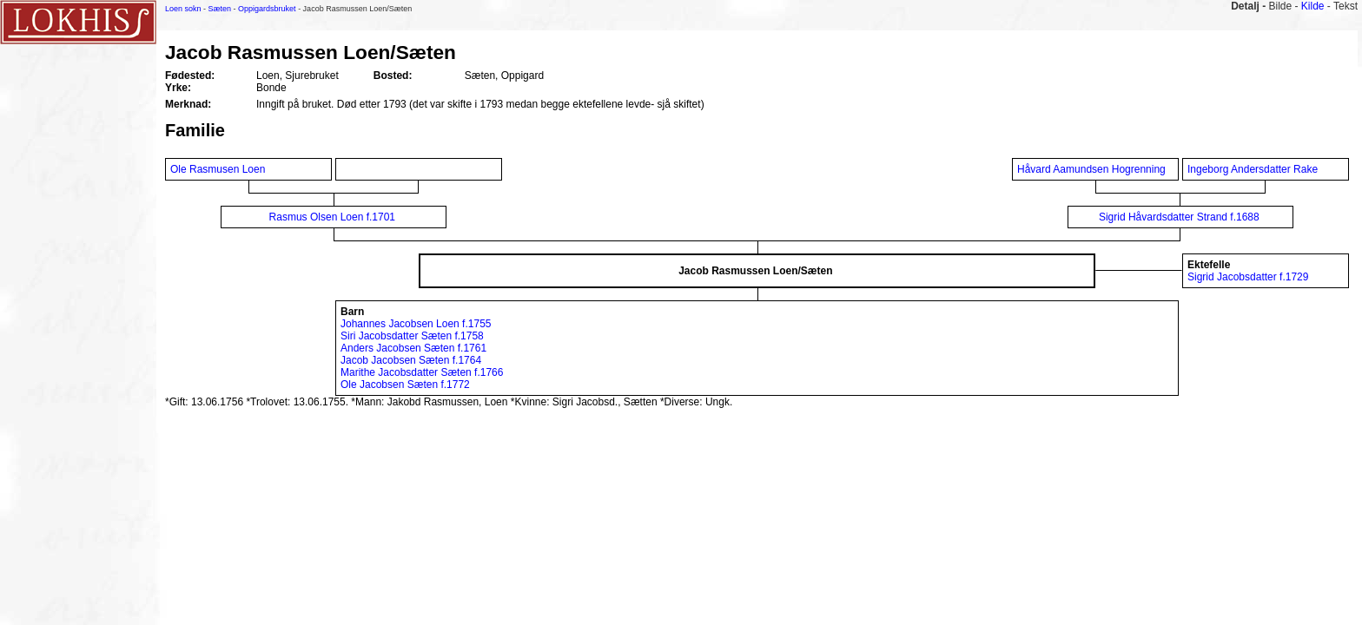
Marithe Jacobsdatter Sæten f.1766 (421, 372)
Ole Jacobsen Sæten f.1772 (405, 384)
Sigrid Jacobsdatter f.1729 (1247, 277)
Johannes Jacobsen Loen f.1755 (415, 324)
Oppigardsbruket (267, 8)
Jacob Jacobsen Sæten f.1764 (410, 360)
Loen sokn (183, 8)
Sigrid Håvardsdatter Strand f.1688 (1179, 217)
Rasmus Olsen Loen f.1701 (332, 217)
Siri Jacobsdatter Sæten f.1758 (412, 336)
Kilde (1313, 6)
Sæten (220, 8)
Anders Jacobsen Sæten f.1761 (413, 348)
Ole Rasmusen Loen (219, 169)
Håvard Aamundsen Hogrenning (1091, 169)
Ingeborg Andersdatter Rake (1253, 169)
